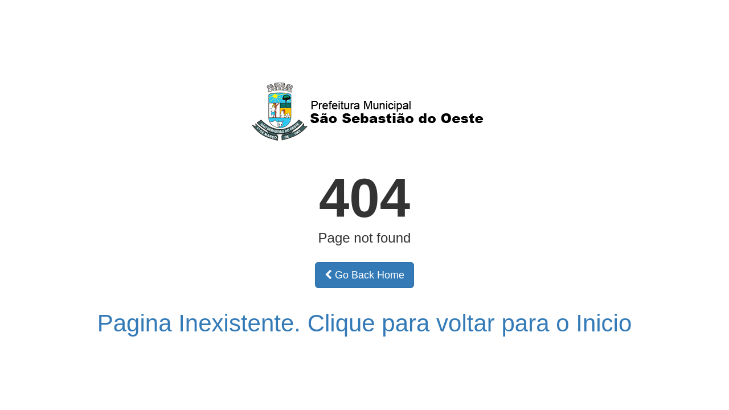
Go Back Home (364, 275)
